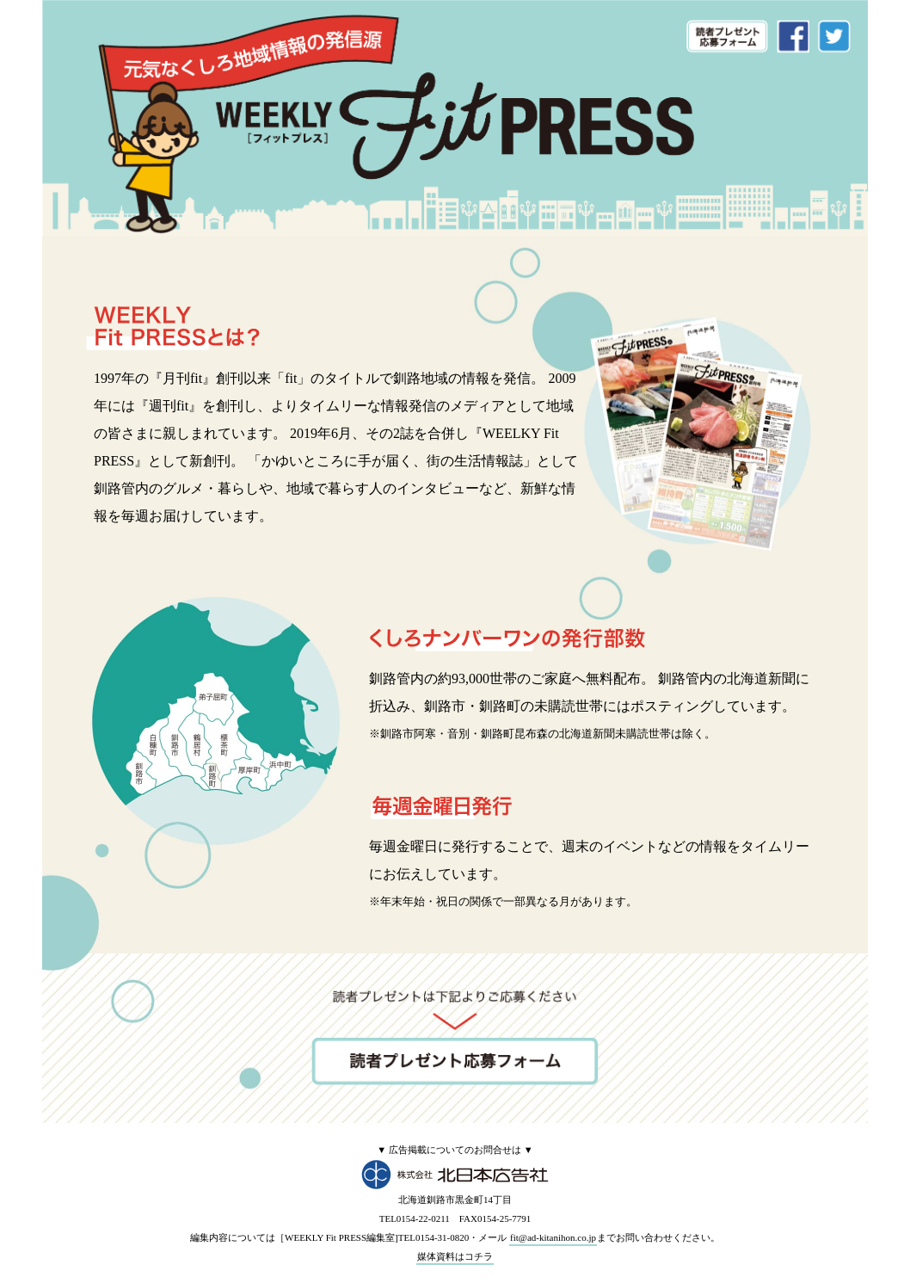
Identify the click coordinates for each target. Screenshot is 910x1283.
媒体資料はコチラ (455, 1256)
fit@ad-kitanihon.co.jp (553, 1237)
